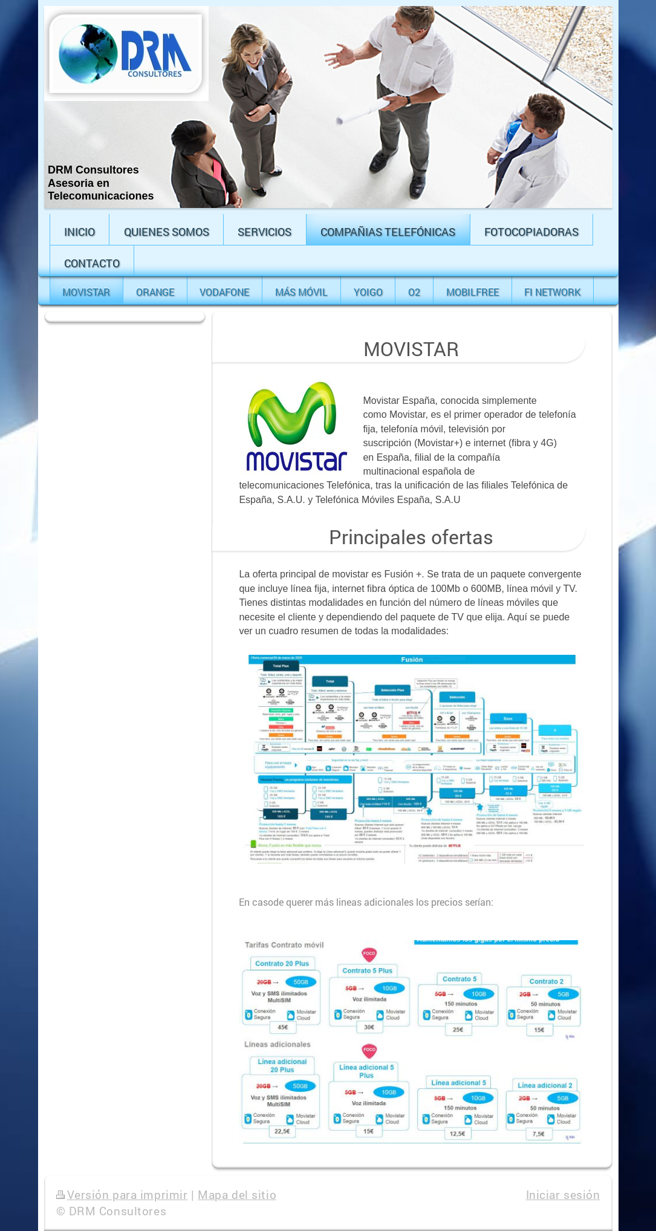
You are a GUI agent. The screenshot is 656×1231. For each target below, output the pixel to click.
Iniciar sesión (563, 1194)
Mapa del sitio (237, 1194)
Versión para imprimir (122, 1194)
